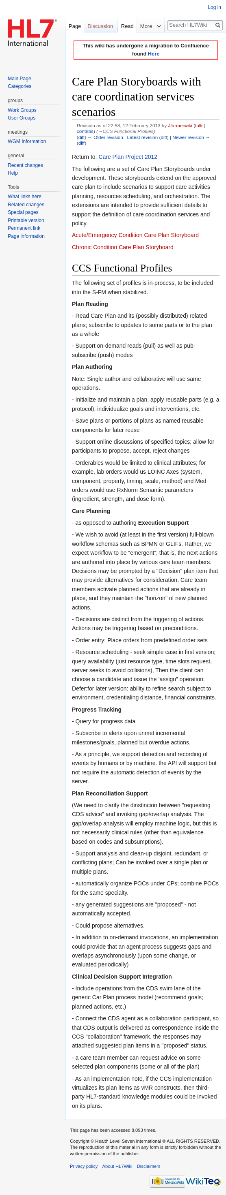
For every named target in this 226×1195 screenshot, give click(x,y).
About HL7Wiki (117, 1166)
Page (75, 26)
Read (122, 42)
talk (198, 125)
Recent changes (25, 165)
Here (153, 54)
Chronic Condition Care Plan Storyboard (123, 247)
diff (81, 137)
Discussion (100, 26)
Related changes (26, 204)
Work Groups (22, 110)
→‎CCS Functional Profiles (125, 131)
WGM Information (27, 141)
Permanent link (24, 228)
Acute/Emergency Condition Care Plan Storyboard (135, 235)
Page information (26, 236)
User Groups (21, 118)
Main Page (19, 78)
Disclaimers (149, 1166)
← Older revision (105, 137)
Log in (214, 7)
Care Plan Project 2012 (127, 157)
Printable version (26, 220)
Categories (19, 86)
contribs (85, 131)
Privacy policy (84, 1166)
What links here (24, 196)
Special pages (23, 212)
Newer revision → (191, 137)
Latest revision (142, 137)
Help (13, 173)
